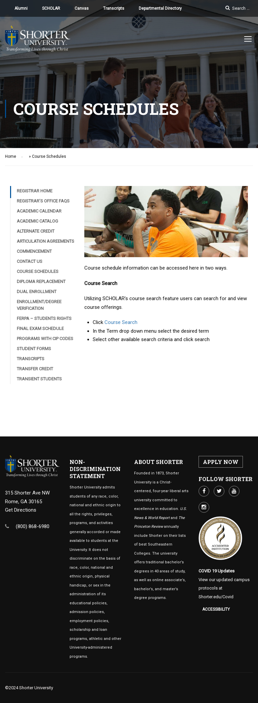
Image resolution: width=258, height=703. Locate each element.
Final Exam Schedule (40, 330)
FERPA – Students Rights (44, 320)
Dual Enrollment (36, 293)
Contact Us (29, 263)
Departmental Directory (160, 8)
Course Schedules (37, 273)
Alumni (21, 8)
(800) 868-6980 (32, 526)
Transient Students (39, 380)
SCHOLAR (51, 8)
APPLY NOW (221, 461)
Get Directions (20, 510)
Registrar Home (34, 192)
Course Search (120, 324)
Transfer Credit (35, 370)
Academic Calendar (39, 212)
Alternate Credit (35, 232)
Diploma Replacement (41, 283)
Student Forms (34, 350)
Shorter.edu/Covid (216, 596)
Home (10, 158)
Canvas (82, 8)
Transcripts (113, 8)
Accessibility (216, 609)
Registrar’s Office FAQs (43, 202)
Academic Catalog (37, 222)
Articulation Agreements (45, 242)
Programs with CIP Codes (45, 340)
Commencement (34, 252)
